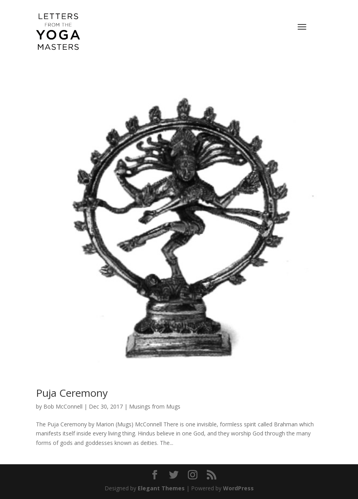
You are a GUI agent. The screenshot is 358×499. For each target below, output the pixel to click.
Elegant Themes (161, 488)
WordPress (238, 488)
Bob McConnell (62, 406)
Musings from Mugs (154, 406)
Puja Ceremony (72, 393)
